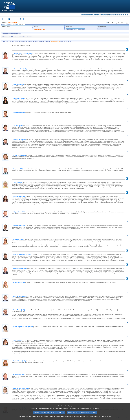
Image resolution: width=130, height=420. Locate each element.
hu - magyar (110, 14)
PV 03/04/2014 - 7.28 (71, 28)
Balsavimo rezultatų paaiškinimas (75, 29)
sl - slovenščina (123, 14)
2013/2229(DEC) (12, 22)
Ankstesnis (12, 19)
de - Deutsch (90, 14)
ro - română (119, 14)
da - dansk (88, 14)
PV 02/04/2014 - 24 (39, 28)
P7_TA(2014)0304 (103, 28)
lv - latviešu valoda (106, 14)
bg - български (82, 14)
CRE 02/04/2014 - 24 (39, 29)
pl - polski (115, 14)
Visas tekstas (28, 19)
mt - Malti (112, 14)
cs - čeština (86, 14)
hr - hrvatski (102, 14)
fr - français (98, 14)
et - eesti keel (92, 14)
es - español (84, 14)
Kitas (18, 19)
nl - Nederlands (113, 14)
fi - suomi (125, 14)
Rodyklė (5, 19)
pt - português (117, 14)
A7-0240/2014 (6, 28)
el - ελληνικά (94, 14)
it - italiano (104, 14)
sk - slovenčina (121, 14)
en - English (96, 14)
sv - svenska (127, 14)
